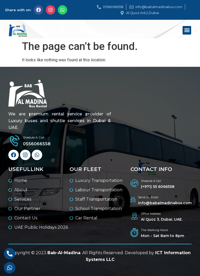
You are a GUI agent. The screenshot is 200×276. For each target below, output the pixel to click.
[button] (187, 30)
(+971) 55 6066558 (157, 186)
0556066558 (37, 143)
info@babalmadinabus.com (165, 203)
